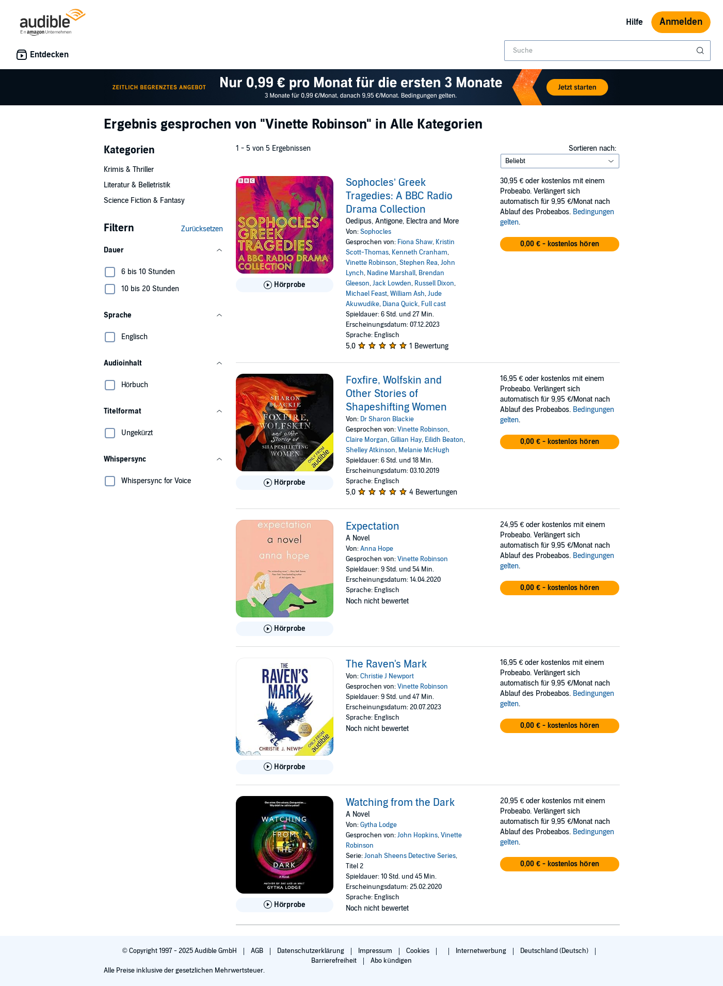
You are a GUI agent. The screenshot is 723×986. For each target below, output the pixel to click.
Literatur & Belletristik (137, 185)
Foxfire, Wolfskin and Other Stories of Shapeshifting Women (396, 394)
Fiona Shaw (414, 242)
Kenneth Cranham (419, 252)
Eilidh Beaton (444, 440)
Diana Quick (400, 304)
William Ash (407, 294)
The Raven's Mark (386, 664)
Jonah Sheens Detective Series (410, 856)
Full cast (433, 304)
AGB (258, 951)
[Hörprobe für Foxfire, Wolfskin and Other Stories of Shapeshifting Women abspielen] (284, 482)
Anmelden (681, 22)
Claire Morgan (367, 440)
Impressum (376, 951)
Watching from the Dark (400, 803)
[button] (163, 250)
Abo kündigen (391, 961)
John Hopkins (417, 835)
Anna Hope (376, 549)
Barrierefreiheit (334, 961)
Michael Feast (366, 294)
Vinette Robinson (371, 263)
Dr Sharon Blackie (387, 419)
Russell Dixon (434, 283)
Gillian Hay (406, 440)
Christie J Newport (387, 676)
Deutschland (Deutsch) (555, 951)
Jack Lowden (392, 283)
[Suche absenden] (701, 50)
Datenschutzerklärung (311, 951)
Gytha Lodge (378, 825)
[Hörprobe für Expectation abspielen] (284, 629)
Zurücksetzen (202, 229)
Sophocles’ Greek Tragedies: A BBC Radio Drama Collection (399, 196)
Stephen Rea (418, 263)
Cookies (418, 951)
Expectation (372, 526)
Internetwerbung (482, 951)
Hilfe (634, 22)
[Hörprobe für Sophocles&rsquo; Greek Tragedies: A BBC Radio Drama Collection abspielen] (284, 285)
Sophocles (375, 232)
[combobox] (607, 50)
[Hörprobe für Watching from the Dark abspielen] (284, 905)
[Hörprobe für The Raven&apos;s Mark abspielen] (284, 767)
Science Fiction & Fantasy (144, 200)
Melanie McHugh (423, 450)
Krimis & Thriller (129, 169)
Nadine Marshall (391, 273)
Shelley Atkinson (370, 450)
